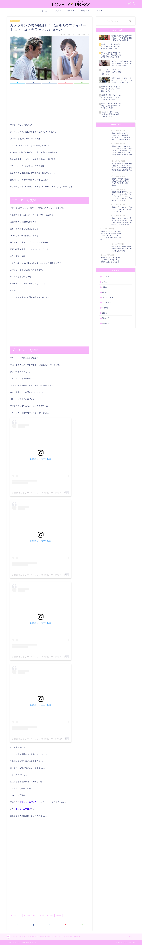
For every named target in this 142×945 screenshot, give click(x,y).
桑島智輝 (58, 915)
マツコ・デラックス (38, 915)
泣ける (105, 313)
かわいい (106, 282)
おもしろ (106, 277)
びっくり (106, 292)
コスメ (99, 11)
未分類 (105, 308)
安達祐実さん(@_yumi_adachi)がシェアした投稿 (30, 493)
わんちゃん (57, 11)
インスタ (27, 915)
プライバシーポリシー (27, 942)
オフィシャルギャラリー (30, 802)
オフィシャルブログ (22, 809)
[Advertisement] (49, 104)
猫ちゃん (43, 11)
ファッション (85, 11)
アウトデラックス (16, 915)
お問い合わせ (12, 942)
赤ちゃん (71, 11)
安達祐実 (50, 915)
